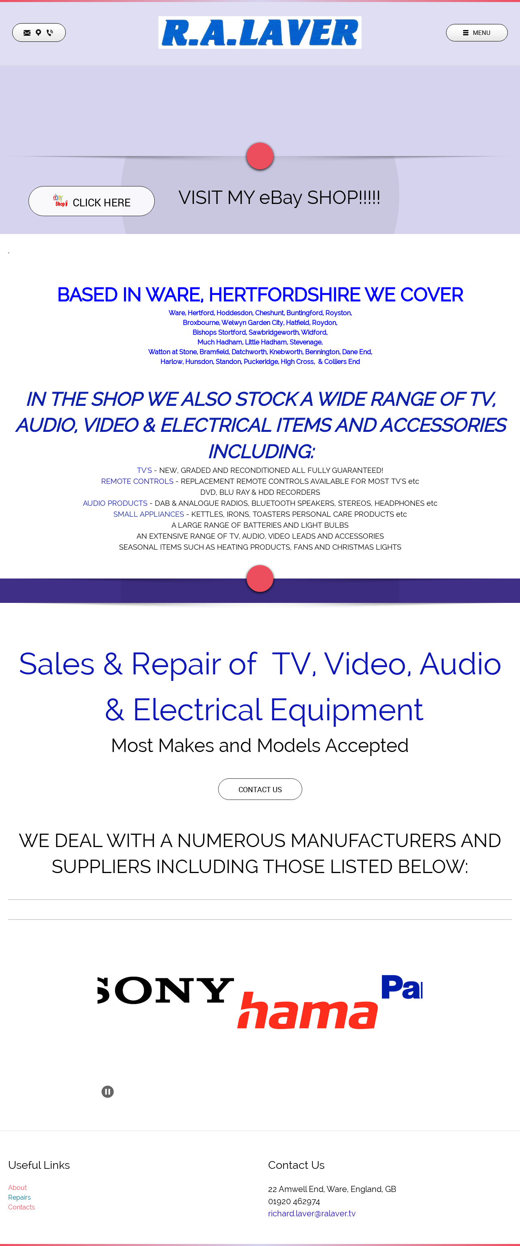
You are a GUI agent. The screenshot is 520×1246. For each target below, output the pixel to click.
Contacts (21, 1207)
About (17, 1188)
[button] (165, 990)
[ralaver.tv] (260, 32)
